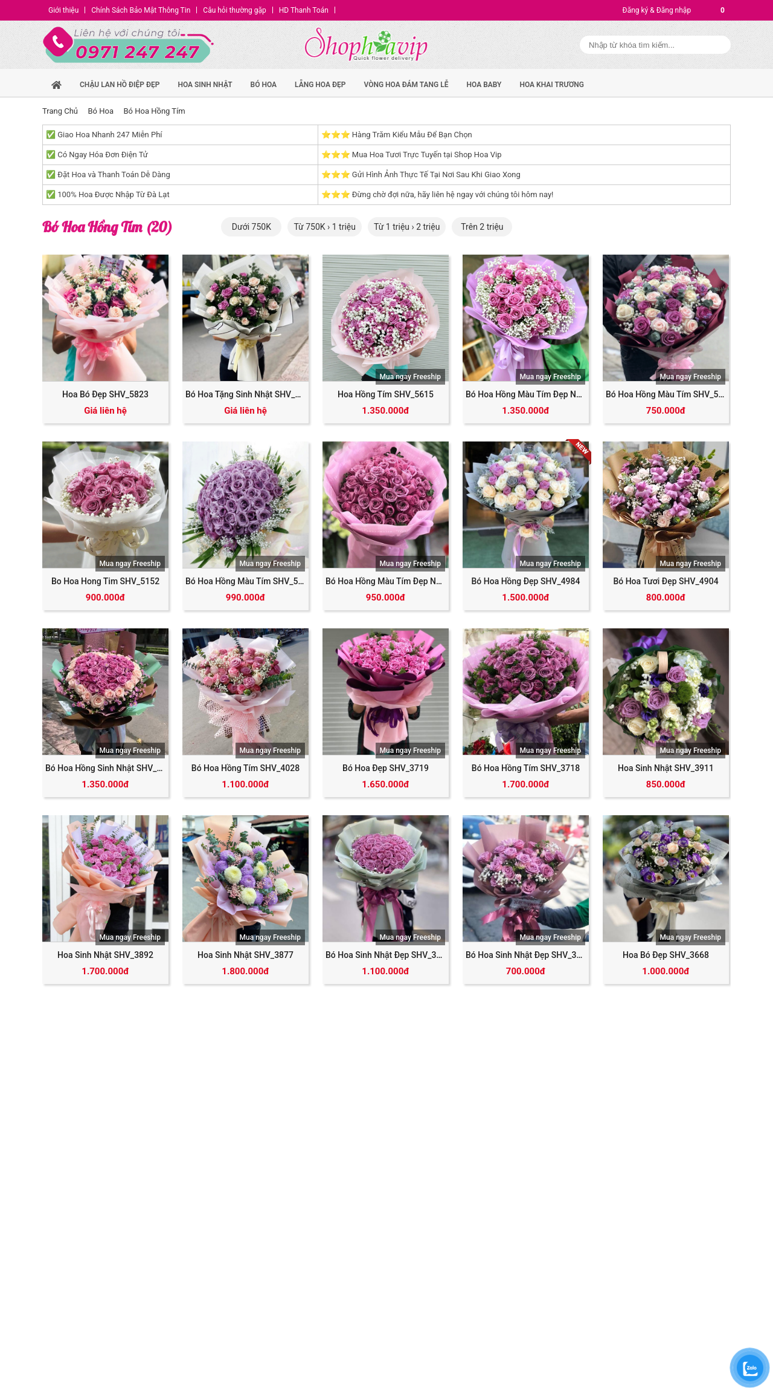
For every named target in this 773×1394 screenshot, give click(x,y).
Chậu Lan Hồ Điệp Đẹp (119, 84)
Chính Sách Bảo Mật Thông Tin (140, 10)
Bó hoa (264, 84)
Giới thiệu (63, 10)
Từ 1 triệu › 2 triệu (407, 227)
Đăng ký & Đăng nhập (657, 10)
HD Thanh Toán (304, 10)
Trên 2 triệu (482, 227)
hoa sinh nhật (205, 84)
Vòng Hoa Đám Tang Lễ (406, 84)
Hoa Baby (484, 84)
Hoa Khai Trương (551, 84)
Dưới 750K (251, 227)
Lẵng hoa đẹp (320, 84)
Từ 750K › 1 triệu (324, 227)
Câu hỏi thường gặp (234, 10)
